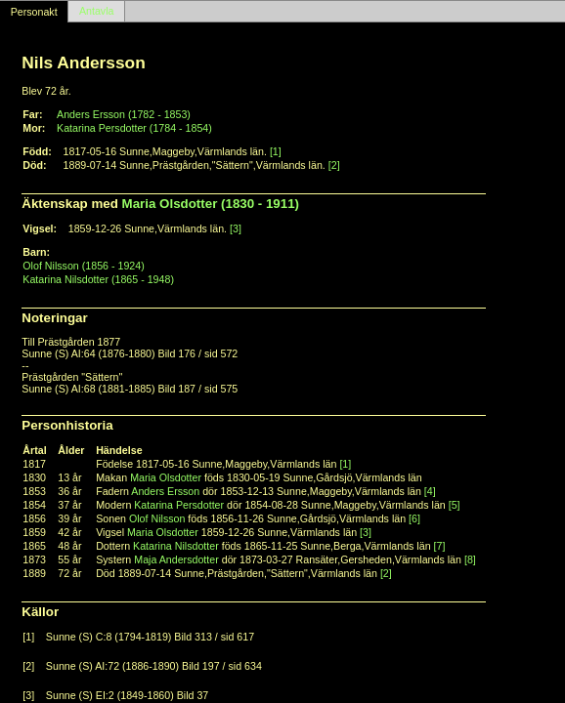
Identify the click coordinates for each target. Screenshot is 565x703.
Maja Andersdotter (176, 559)
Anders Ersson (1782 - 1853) (124, 114)
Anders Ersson (165, 491)
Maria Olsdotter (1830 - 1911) (211, 203)
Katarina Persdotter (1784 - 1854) (134, 128)
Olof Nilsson (157, 518)
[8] (470, 559)
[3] (235, 228)
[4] (430, 491)
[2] (334, 165)
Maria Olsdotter (165, 477)
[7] (440, 546)
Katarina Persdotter (179, 505)
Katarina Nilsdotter (176, 546)
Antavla (96, 12)
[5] (454, 505)
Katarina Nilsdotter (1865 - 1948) (98, 279)
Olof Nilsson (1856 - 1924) (83, 265)
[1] (276, 151)
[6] (414, 518)
